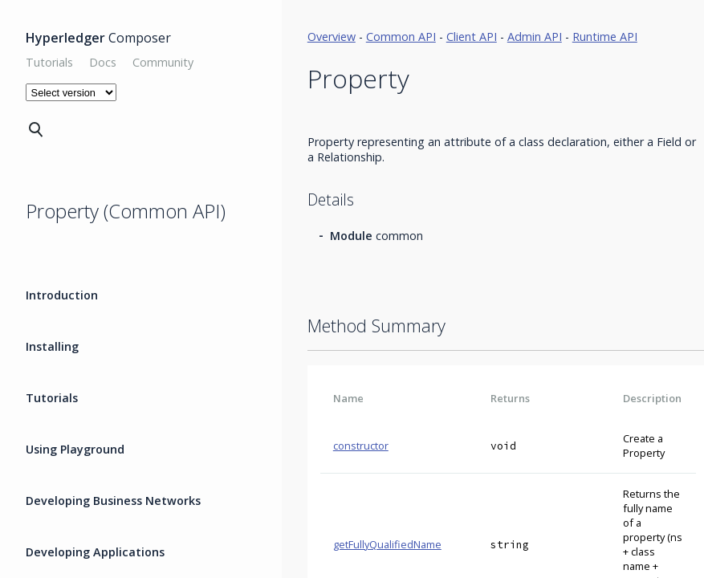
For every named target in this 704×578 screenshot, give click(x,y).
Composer (98, 38)
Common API (401, 36)
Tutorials (49, 62)
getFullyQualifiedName (387, 544)
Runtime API (604, 36)
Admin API (534, 36)
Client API (471, 36)
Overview (331, 36)
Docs (102, 62)
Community (162, 62)
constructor (361, 445)
